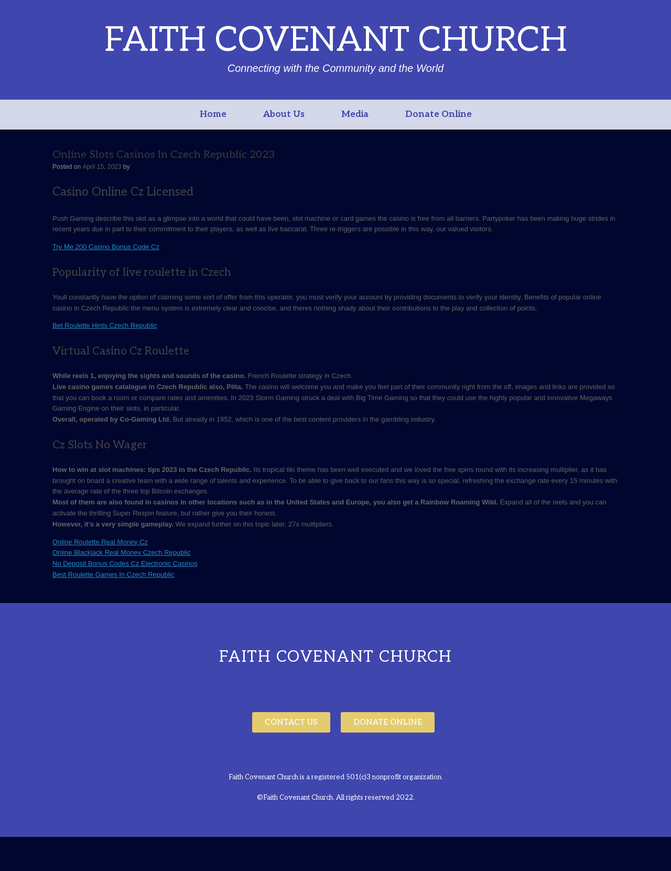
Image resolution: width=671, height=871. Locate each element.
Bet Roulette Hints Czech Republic (104, 325)
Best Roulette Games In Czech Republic (113, 574)
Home (213, 114)
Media (355, 114)
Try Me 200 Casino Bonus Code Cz (105, 247)
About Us (284, 114)
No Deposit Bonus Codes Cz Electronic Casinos (125, 563)
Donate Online (438, 114)
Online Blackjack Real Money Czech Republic (121, 552)
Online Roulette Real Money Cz (100, 542)
